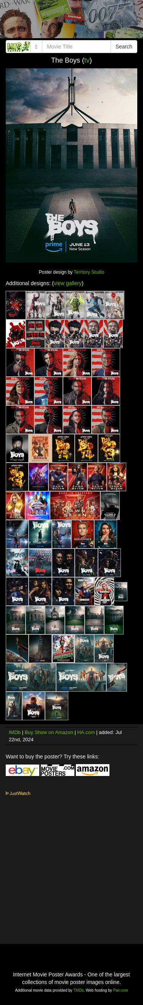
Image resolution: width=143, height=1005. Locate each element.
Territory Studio (89, 272)
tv (87, 60)
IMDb (15, 732)
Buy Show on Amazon (49, 732)
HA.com (86, 732)
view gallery (68, 283)
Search (124, 47)
